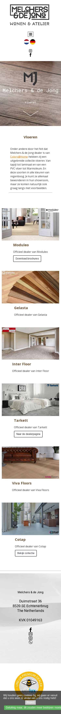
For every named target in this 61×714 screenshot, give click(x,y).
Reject (30, 702)
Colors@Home (19, 156)
